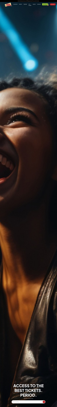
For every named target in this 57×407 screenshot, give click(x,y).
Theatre (25, 4)
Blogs (34, 4)
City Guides (29, 5)
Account (52, 4)
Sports (20, 4)
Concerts (15, 4)
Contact (39, 4)
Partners (45, 4)
